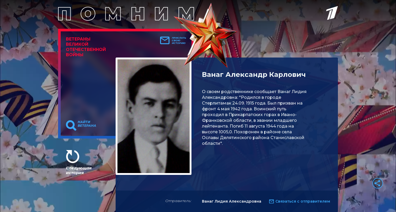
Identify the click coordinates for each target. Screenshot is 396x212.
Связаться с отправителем (302, 201)
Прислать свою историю (179, 40)
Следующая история (79, 170)
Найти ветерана (87, 124)
